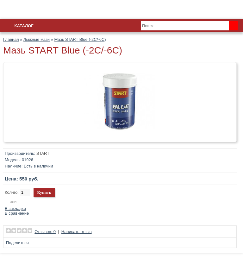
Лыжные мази (36, 39)
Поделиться (17, 242)
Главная (11, 39)
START (42, 153)
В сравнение (17, 213)
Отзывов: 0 (45, 231)
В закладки (15, 208)
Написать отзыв (76, 231)
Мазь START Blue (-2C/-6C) (80, 39)
